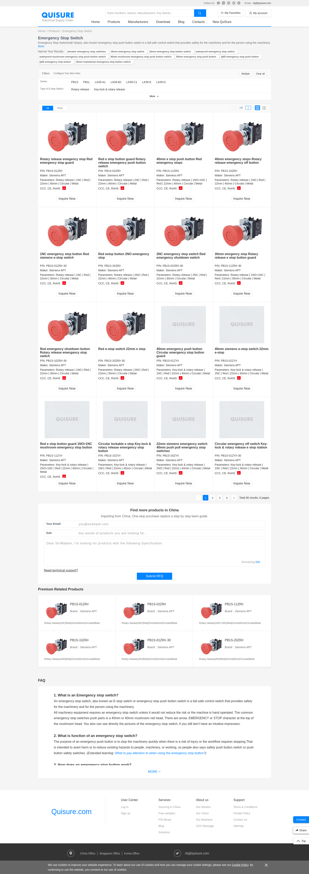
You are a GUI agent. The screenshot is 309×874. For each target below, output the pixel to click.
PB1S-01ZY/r (171, 360)
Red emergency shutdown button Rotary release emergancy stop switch (65, 352)
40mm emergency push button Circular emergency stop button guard (180, 352)
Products (114, 22)
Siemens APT (57, 175)
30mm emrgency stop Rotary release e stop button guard (236, 255)
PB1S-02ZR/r (112, 170)
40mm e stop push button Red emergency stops (179, 160)
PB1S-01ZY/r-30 (231, 455)
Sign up (125, 813)
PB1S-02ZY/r (229, 360)
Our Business (204, 819)
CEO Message (205, 826)
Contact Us (240, 819)
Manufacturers (138, 22)
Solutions (164, 832)
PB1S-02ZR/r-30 (173, 265)
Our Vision (202, 813)
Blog (181, 22)
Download (163, 22)
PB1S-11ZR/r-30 (231, 265)
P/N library (165, 819)
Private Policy (242, 813)
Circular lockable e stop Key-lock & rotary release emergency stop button (124, 447)
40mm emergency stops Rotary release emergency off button (238, 160)
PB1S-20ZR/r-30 (114, 360)
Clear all (260, 73)
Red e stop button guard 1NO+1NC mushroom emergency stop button (66, 445)
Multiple (245, 73)
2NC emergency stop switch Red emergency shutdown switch (181, 255)
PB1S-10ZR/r (229, 170)
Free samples (167, 813)
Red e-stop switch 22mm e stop (122, 349)
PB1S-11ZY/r (54, 455)
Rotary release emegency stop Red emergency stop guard (66, 160)
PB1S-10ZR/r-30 (56, 360)
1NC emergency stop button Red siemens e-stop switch (64, 255)
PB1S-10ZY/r (112, 455)
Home (95, 22)
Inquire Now (67, 198)
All (47, 108)
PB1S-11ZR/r (171, 170)
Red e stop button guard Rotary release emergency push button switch (122, 162)
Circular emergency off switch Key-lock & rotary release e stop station (241, 445)
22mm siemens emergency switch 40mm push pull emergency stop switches (182, 447)
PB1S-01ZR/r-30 (56, 265)
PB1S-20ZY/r (171, 455)
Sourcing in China (169, 807)
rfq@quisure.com (262, 3)
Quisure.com (71, 812)
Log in (125, 807)
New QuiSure (222, 22)
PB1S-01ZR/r (54, 170)
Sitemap (239, 826)
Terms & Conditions (245, 807)
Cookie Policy (240, 864)
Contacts (198, 22)
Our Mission (203, 807)
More (41, 46)
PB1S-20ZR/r (112, 265)
